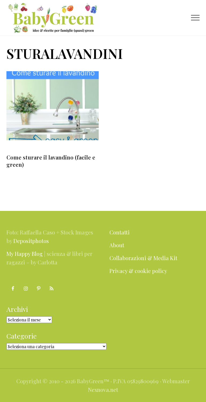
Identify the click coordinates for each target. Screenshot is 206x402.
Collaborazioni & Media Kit (143, 257)
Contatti (119, 232)
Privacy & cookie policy (138, 270)
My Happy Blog (24, 253)
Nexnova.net (103, 389)
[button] (195, 17)
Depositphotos (31, 240)
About (116, 245)
